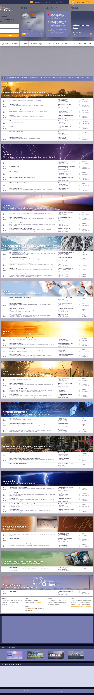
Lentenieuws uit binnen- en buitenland (20, 297)
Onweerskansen (14, 166)
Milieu (11, 126)
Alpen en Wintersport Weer (17, 252)
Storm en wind (13, 104)
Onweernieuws (13, 161)
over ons (66, 43)
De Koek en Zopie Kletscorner (18, 223)
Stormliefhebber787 (66, 344)
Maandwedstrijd (14, 498)
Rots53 (63, 489)
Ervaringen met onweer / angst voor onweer (22, 177)
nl (64, 2)
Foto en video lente (15, 314)
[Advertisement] (47, 61)
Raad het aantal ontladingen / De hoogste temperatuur (25, 504)
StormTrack (44, 43)
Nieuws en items (14, 567)
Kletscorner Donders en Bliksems (19, 182)
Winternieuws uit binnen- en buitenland (21, 212)
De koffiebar (13, 533)
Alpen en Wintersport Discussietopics (20, 263)
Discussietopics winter (16, 217)
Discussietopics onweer (16, 172)
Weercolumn (13, 429)
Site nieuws (12, 591)
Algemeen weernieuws (16, 99)
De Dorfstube (13, 268)
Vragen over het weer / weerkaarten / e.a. (21, 423)
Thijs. (62, 117)
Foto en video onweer (15, 188)
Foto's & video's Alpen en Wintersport (20, 274)
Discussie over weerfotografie (18, 463)
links (55, 43)
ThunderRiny (64, 355)
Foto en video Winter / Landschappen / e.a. (22, 228)
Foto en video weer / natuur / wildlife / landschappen (24, 458)
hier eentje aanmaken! (8, 21)
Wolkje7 (63, 395)
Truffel (62, 133)
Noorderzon (64, 385)
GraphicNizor (64, 454)
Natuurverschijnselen (15, 110)
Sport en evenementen (16, 137)
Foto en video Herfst (15, 394)
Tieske (62, 315)
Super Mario (64, 534)
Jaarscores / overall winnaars (18, 487)
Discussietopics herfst (16, 383)
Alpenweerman (65, 253)
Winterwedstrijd (14, 509)
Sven (62, 459)
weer (24, 43)
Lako (62, 127)
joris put (63, 350)
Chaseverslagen (14, 452)
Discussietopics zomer (16, 343)
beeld (33, 43)
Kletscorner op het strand (17, 348)
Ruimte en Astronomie (16, 131)
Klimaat (11, 121)
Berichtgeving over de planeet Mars (81, 606)
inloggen (31, 608)
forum (14, 43)
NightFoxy (63, 138)
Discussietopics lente (15, 303)
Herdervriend (64, 494)
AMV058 (63, 390)
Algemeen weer (14, 418)
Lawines (11, 115)
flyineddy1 (63, 162)
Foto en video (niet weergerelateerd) (20, 544)
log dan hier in (9, 78)
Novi (62, 178)
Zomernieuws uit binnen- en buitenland (21, 338)
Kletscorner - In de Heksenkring (18, 389)
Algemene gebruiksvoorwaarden (64, 691)
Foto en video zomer (15, 354)
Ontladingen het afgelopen (42, 2)
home (5, 43)
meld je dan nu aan (45, 77)
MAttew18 (63, 100)
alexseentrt (64, 106)
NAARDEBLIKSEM (66, 173)
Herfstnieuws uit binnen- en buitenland (21, 378)
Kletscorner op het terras (16, 308)
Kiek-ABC (63, 540)
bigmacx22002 (64, 168)
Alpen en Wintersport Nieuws (18, 257)
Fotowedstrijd (13, 493)
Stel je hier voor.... (14, 538)
